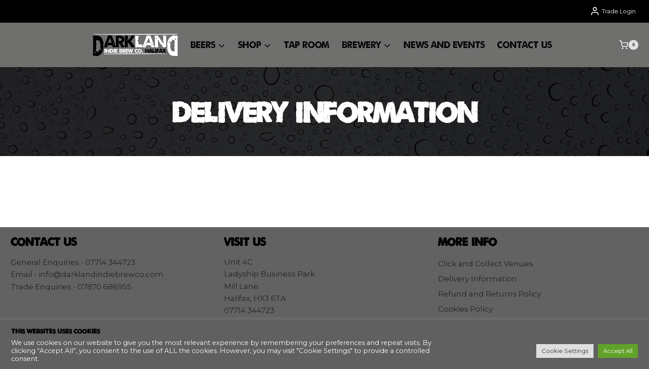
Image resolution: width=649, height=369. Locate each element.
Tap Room (306, 44)
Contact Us (524, 44)
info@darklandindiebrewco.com (101, 274)
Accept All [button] (618, 350)
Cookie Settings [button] (565, 350)
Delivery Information (477, 278)
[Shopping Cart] (628, 45)
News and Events (444, 44)
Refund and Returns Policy (489, 293)
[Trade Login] (613, 11)
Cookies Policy (465, 309)
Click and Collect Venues (485, 263)
